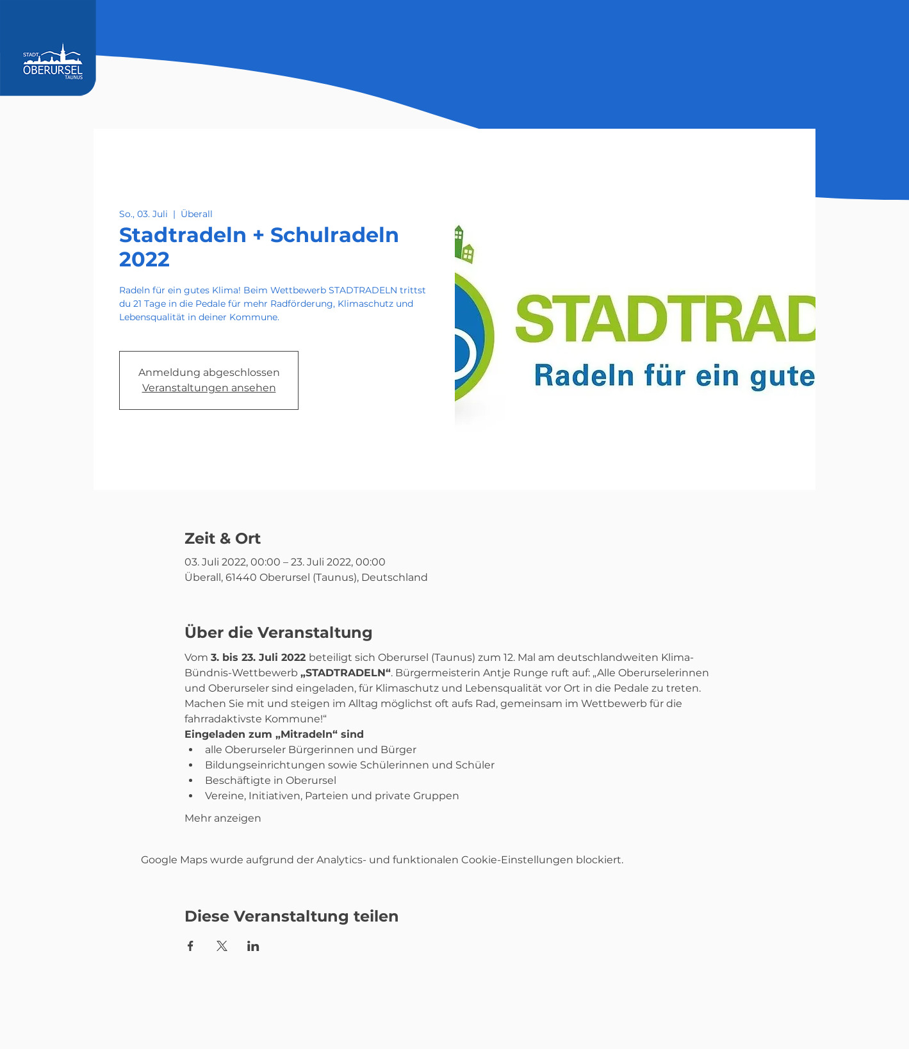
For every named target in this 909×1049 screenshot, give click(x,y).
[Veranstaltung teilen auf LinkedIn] (253, 946)
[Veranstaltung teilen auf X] (222, 946)
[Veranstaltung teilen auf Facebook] (190, 946)
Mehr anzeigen (222, 818)
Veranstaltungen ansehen (209, 388)
